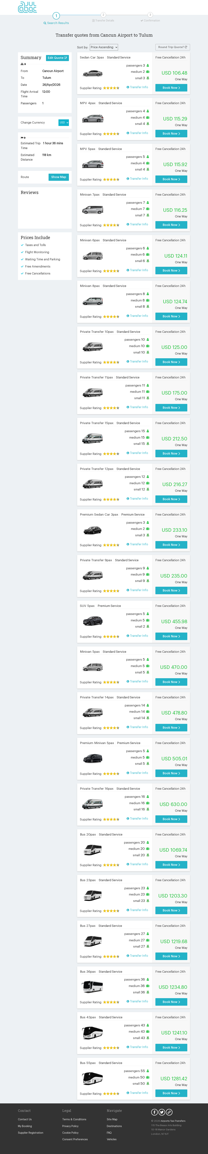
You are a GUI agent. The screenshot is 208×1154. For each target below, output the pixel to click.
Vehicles (112, 1139)
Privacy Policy (70, 1126)
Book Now (171, 87)
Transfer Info (137, 87)
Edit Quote (57, 57)
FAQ (109, 1133)
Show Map (58, 177)
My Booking (25, 1126)
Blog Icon (169, 1112)
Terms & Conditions (74, 1119)
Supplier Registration (30, 1133)
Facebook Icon (154, 1112)
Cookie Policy (70, 1133)
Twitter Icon (162, 1112)
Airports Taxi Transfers (173, 1121)
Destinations (114, 1126)
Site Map (112, 1119)
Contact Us (25, 1119)
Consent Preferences (75, 1139)
